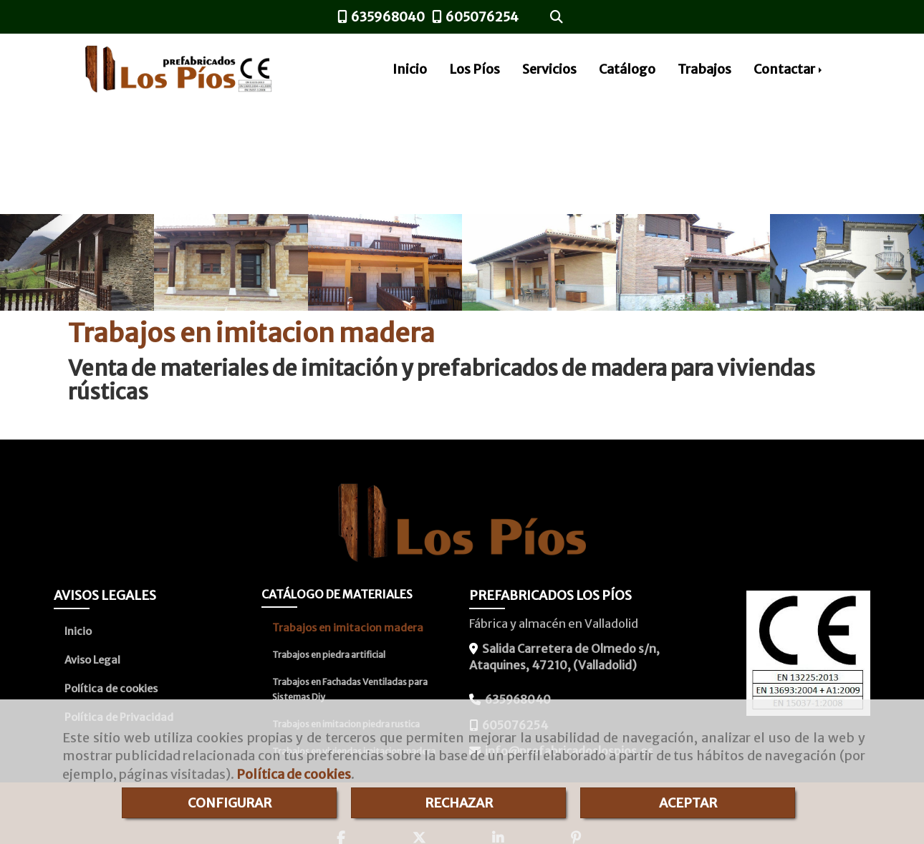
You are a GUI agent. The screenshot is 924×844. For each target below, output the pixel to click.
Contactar (789, 69)
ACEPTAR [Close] (688, 803)
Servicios (549, 69)
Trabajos (704, 69)
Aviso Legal (92, 660)
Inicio (410, 69)
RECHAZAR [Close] (459, 803)
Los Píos (474, 69)
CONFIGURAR (229, 803)
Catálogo (627, 69)
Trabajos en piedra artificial (328, 654)
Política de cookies (293, 774)
